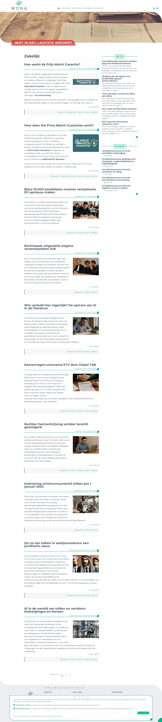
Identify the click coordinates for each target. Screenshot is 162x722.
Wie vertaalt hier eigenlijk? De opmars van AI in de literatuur (60, 306)
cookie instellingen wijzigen (53, 716)
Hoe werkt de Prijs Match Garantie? (52, 64)
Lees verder (94, 107)
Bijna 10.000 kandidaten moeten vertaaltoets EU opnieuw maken (60, 190)
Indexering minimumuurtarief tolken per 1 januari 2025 (57, 485)
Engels (73, 176)
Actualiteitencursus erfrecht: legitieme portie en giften (116, 187)
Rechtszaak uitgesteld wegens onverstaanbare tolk (48, 247)
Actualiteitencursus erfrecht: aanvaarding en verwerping (116, 179)
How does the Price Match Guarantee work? (59, 125)
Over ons (98, 8)
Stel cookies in (143, 713)
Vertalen (76, 8)
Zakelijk (94, 112)
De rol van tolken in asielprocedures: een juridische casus (56, 544)
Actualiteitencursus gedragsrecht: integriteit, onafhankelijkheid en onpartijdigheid (119, 161)
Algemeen (71, 112)
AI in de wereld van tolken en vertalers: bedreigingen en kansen (55, 610)
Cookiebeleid (23, 716)
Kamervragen (43, 377)
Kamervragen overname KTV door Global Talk (60, 365)
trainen (74, 687)
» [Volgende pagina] (73, 674)
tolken (46, 687)
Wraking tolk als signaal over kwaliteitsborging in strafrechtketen (116, 78)
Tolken (65, 8)
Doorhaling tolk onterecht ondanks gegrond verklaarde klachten (119, 62)
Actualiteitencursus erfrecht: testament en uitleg (116, 170)
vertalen (58, 687)
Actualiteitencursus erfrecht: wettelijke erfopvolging (116, 152)
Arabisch (80, 595)
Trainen (87, 8)
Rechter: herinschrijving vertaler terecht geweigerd (56, 425)
